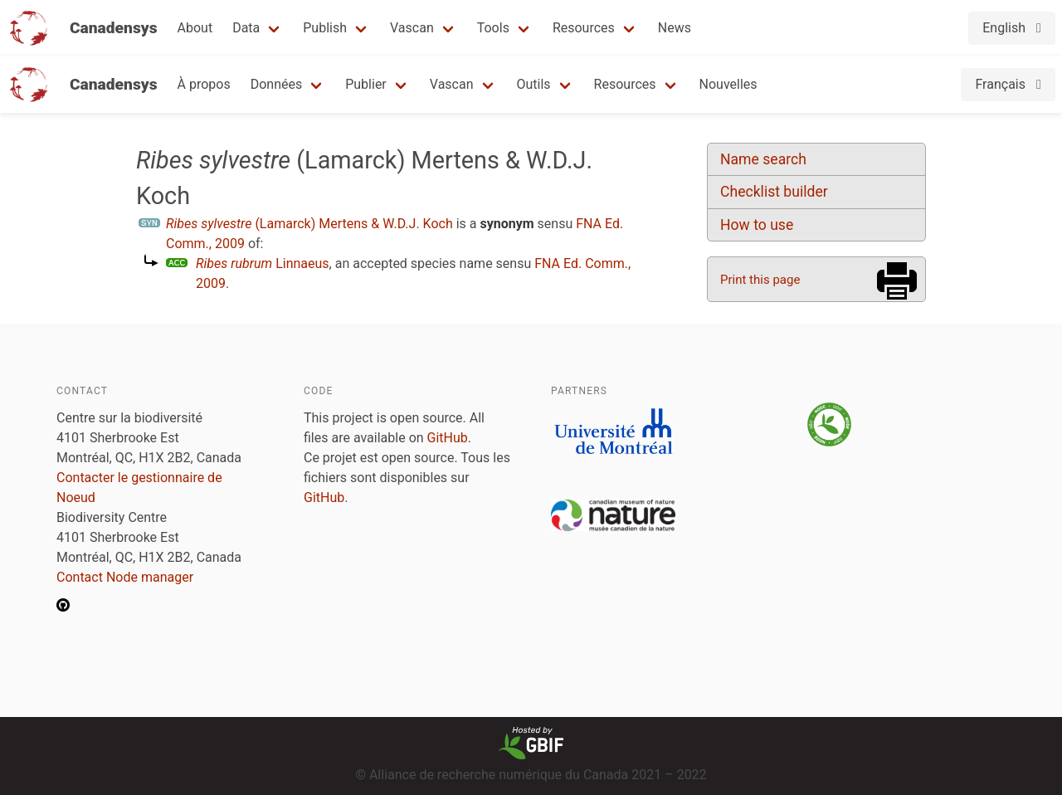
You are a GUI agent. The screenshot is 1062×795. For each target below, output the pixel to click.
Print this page (760, 279)
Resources (584, 28)
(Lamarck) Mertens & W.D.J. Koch (309, 224)
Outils (534, 84)
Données (277, 84)
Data (246, 28)
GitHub (447, 438)
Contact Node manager (124, 577)
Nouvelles (728, 84)
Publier (366, 84)
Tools (493, 28)
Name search (763, 159)
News (674, 28)
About (195, 28)
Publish (325, 28)
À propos (204, 84)
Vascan (412, 28)
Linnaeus (262, 263)
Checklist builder (774, 191)
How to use (756, 225)
